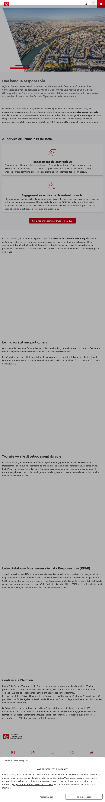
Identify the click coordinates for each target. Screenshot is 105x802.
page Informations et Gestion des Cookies (33, 784)
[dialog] (52, 401)
